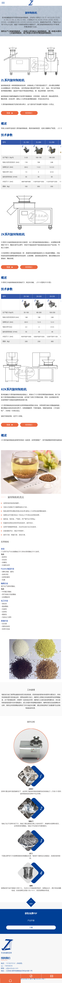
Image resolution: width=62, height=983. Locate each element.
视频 (9, 113)
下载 (31, 927)
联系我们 (28, 113)
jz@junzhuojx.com (12, 968)
